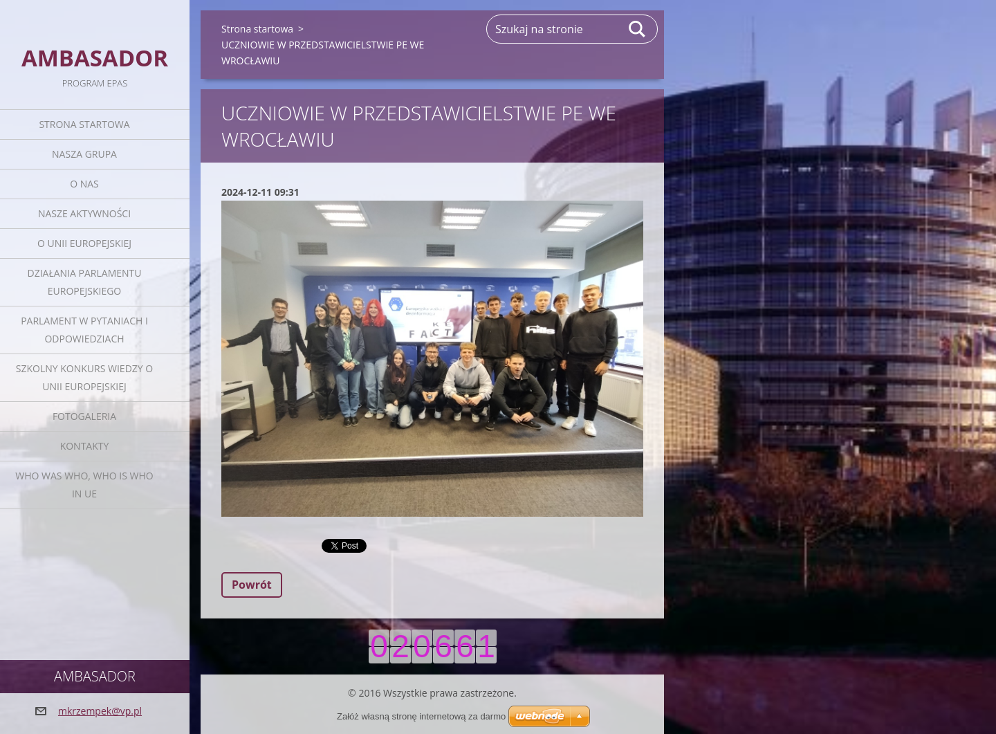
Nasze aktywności (84, 213)
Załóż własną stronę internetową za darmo (421, 716)
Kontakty (84, 445)
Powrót (252, 584)
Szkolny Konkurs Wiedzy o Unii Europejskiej (84, 377)
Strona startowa (84, 124)
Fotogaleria (84, 416)
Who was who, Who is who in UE (84, 484)
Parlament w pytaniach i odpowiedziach (84, 329)
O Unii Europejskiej (84, 243)
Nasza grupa (84, 153)
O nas (84, 183)
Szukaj (638, 29)
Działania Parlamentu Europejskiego (85, 281)
